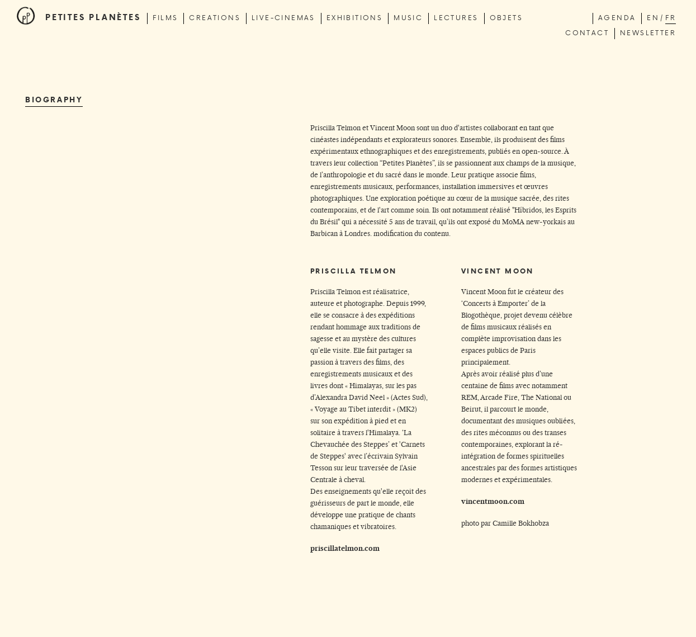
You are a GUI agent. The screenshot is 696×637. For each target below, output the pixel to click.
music (408, 17)
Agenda (617, 17)
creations (214, 17)
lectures (456, 17)
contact (587, 32)
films (165, 17)
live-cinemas (283, 17)
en (653, 17)
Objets (506, 17)
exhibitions (354, 17)
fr (670, 17)
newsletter (648, 32)
